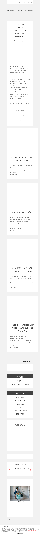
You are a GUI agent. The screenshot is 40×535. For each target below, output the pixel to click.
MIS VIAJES (20, 407)
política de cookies (31, 530)
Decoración (20, 404)
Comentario (20, 110)
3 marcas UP (20, 502)
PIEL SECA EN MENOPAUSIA (22, 468)
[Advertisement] (20, 438)
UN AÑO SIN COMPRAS (20, 411)
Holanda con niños (22, 212)
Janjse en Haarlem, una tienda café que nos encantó (22, 328)
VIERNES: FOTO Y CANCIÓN (20, 384)
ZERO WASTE (20, 414)
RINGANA (20, 381)
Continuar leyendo (20, 103)
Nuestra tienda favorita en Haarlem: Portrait (20, 30)
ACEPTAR (20, 533)
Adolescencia (20, 401)
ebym (21, 120)
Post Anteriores (27, 361)
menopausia (20, 397)
